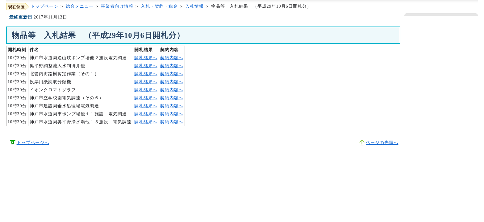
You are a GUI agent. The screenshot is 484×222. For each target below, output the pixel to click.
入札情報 (194, 6)
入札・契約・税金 (159, 6)
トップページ (44, 6)
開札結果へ (145, 58)
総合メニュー (80, 6)
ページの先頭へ (382, 142)
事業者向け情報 (117, 6)
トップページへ (33, 142)
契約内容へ (171, 58)
